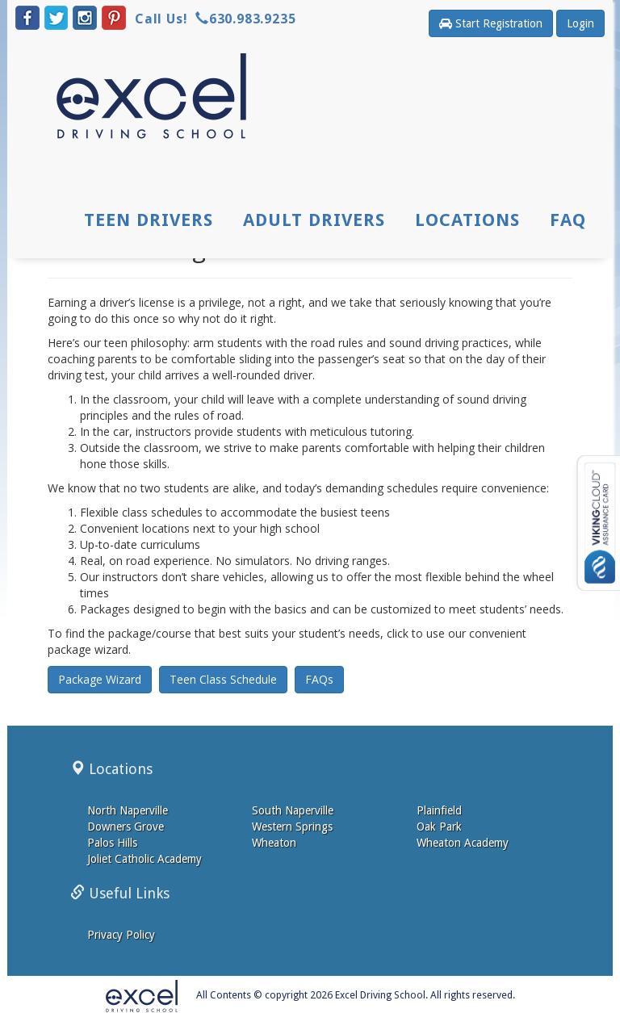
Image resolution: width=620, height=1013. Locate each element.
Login (580, 23)
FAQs (319, 679)
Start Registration (490, 23)
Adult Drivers (314, 220)
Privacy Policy (121, 934)
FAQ (568, 220)
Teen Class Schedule (223, 679)
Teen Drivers (150, 220)
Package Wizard (99, 679)
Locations (467, 220)
